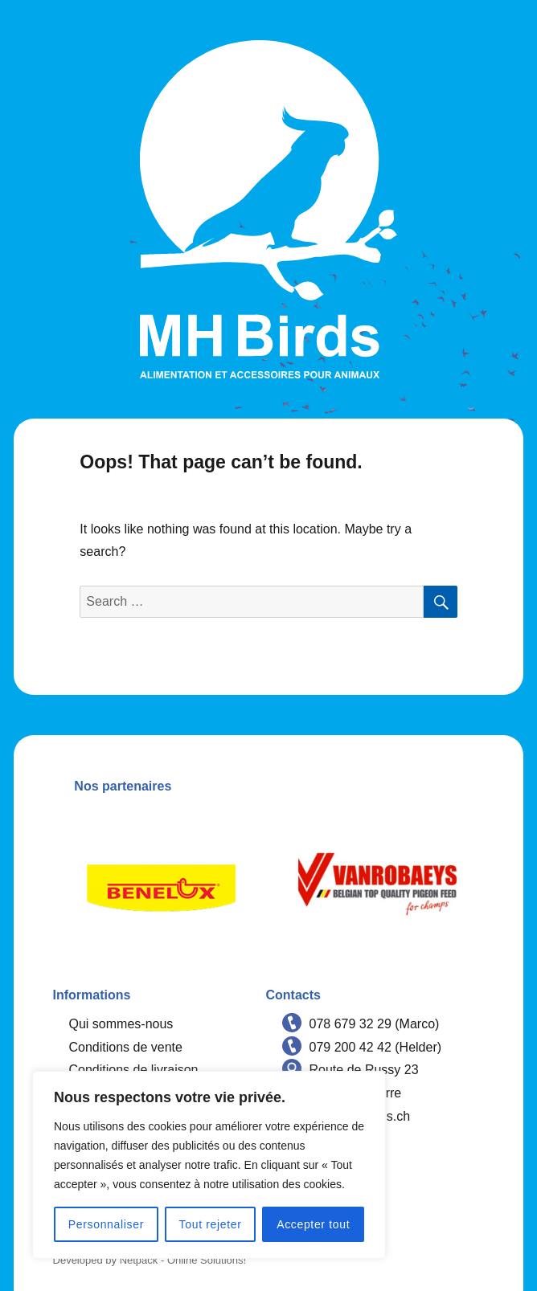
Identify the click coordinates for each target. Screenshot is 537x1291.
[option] (161, 884)
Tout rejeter (210, 1224)
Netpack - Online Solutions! (183, 1260)
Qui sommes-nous (121, 1024)
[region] (209, 1165)
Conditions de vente (125, 1047)
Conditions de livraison (134, 1070)
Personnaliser (106, 1224)
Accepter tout (313, 1224)
